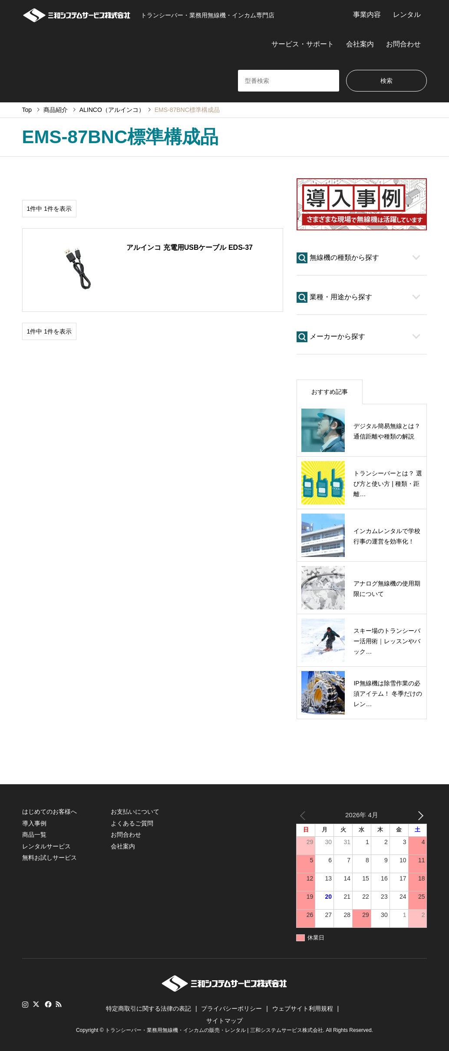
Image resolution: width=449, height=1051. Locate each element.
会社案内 (360, 44)
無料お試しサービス (49, 857)
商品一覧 (34, 834)
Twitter (36, 1004)
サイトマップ (224, 1020)
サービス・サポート (302, 44)
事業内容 (367, 14)
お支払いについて (135, 811)
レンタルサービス (46, 846)
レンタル (407, 14)
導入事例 (34, 823)
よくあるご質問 (132, 823)
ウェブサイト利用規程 (302, 1008)
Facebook (47, 1004)
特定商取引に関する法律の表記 (148, 1008)
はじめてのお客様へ (49, 811)
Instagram (25, 1004)
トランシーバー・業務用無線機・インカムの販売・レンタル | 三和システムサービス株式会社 (214, 1030)
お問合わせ (403, 44)
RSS (59, 1004)
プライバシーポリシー (231, 1008)
